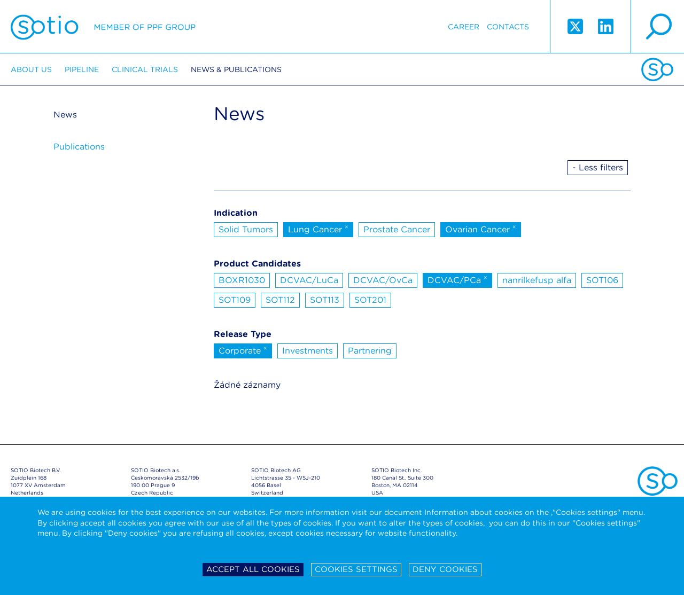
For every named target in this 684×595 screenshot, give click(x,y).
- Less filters (597, 167)
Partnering (370, 351)
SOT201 (370, 300)
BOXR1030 (242, 280)
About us (31, 69)
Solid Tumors (246, 229)
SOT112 (280, 300)
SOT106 (602, 280)
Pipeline (82, 69)
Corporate (243, 350)
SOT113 (324, 300)
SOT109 (235, 300)
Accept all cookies (253, 569)
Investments (307, 351)
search (657, 26)
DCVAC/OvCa (383, 280)
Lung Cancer (318, 228)
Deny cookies (445, 569)
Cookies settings (356, 569)
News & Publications (236, 69)
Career (463, 26)
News (65, 114)
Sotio (103, 26)
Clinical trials (145, 69)
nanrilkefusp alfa (536, 280)
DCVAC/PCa (457, 279)
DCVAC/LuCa (309, 280)
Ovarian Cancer (480, 228)
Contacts (508, 26)
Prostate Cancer (396, 229)
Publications (79, 147)
